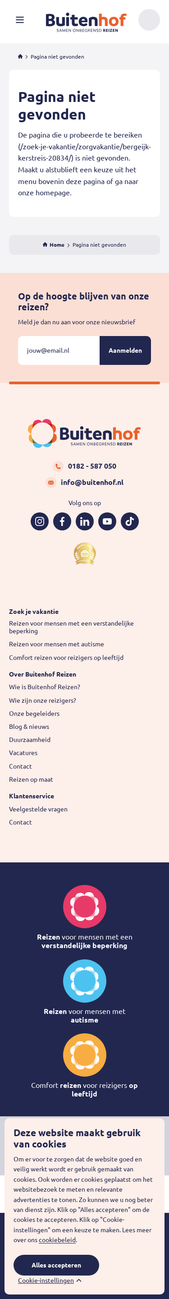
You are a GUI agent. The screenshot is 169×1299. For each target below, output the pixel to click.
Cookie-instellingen (46, 1280)
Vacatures (23, 752)
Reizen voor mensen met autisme (56, 644)
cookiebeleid (57, 1240)
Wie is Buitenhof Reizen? (44, 687)
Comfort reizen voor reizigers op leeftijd (66, 657)
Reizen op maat (31, 779)
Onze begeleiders (34, 713)
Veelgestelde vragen (38, 809)
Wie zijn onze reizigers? (42, 700)
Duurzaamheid (29, 739)
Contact (20, 766)
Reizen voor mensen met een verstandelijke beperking (71, 627)
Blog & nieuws (29, 726)
